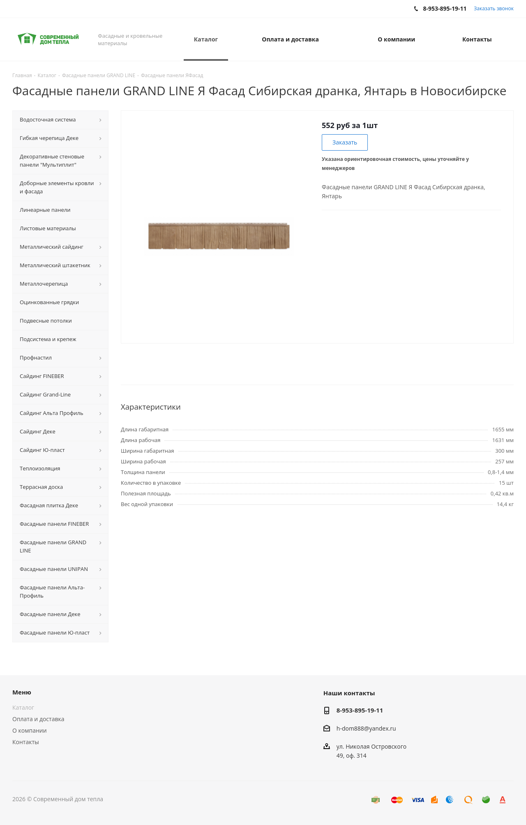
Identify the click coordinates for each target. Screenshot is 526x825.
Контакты (25, 742)
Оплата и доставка (38, 719)
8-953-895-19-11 (360, 710)
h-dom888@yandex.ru (366, 728)
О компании (29, 730)
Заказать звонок (494, 8)
